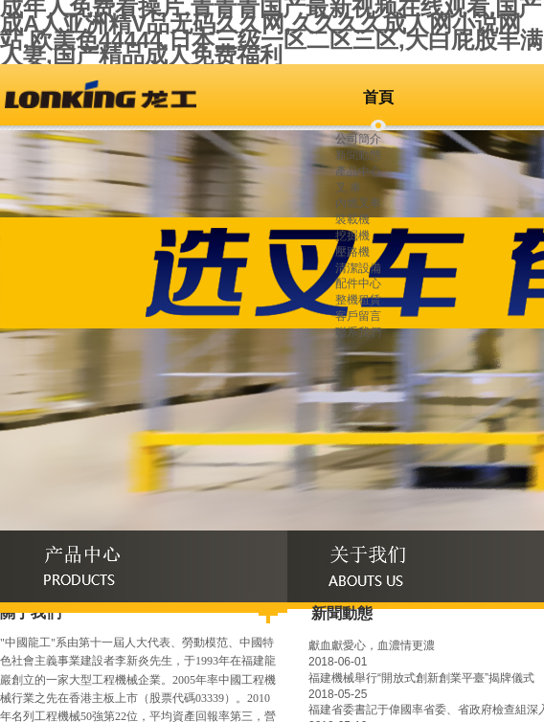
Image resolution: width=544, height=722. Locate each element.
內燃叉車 (358, 203)
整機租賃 (358, 299)
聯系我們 (358, 332)
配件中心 (358, 283)
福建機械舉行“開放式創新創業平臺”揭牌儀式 (421, 678)
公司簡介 (358, 139)
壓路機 (352, 252)
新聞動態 (358, 155)
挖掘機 (352, 235)
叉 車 (348, 187)
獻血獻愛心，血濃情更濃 (371, 645)
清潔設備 (358, 268)
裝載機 (352, 219)
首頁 (378, 97)
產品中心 (358, 171)
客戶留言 (358, 316)
